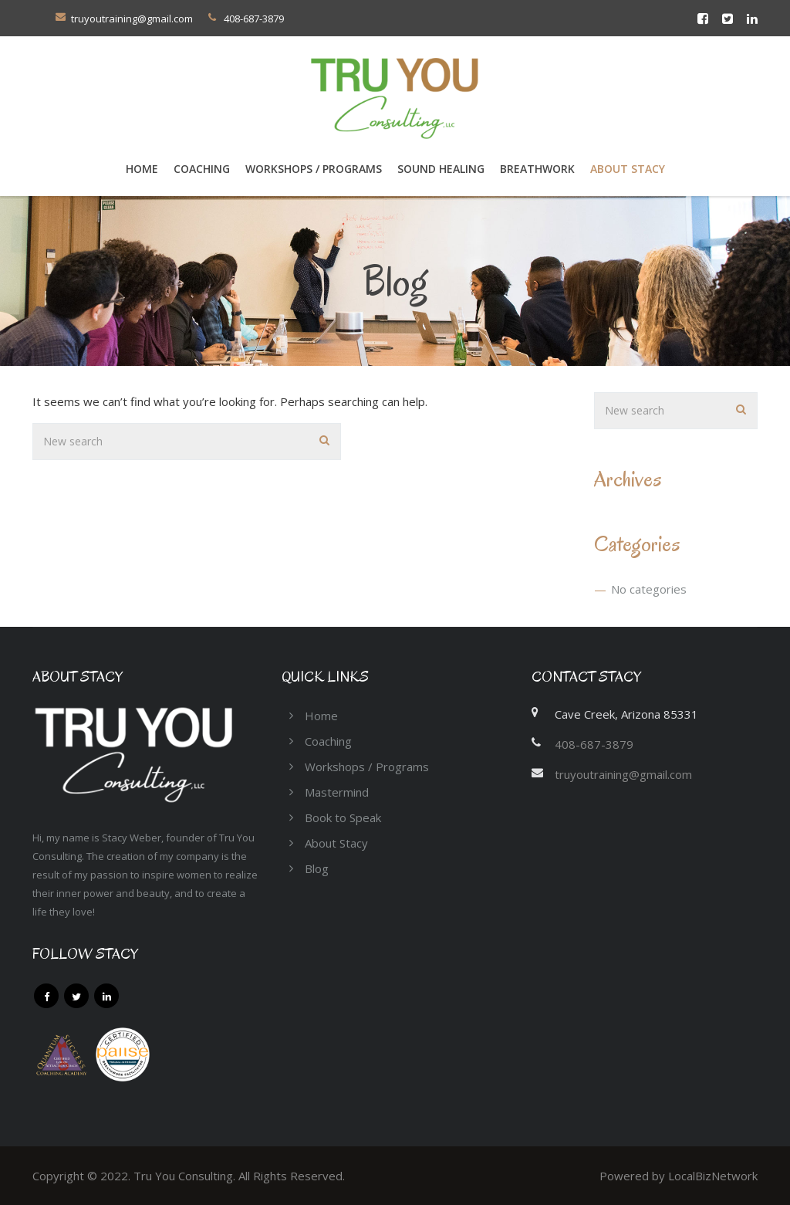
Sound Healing (440, 168)
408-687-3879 (594, 744)
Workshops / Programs (313, 168)
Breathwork (537, 168)
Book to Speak (343, 817)
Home (142, 168)
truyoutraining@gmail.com (132, 18)
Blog (317, 868)
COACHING (202, 168)
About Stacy (627, 168)
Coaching (328, 741)
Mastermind (337, 792)
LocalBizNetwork (713, 1175)
